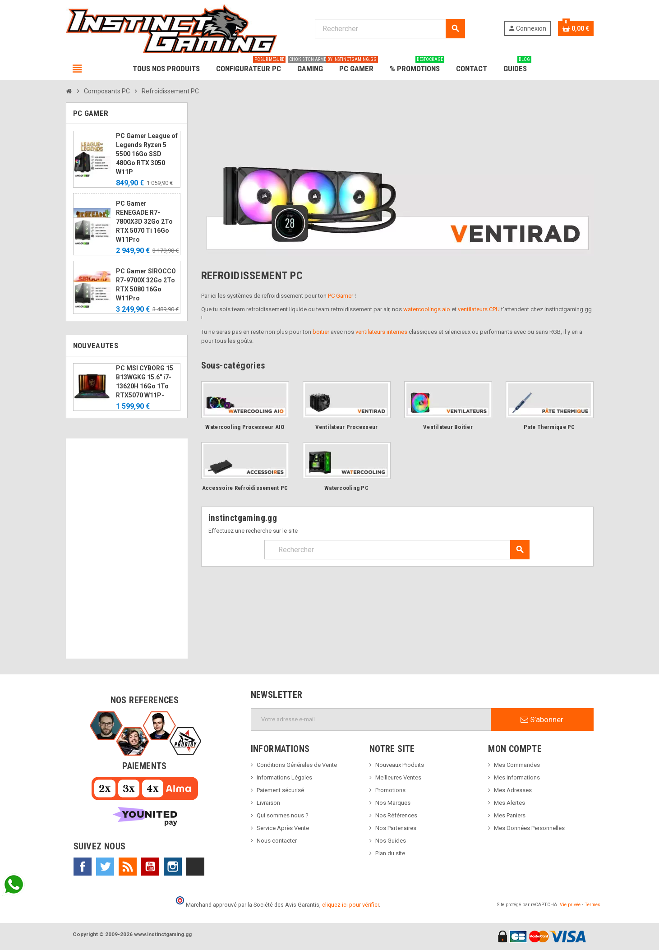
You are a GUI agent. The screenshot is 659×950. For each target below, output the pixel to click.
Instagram (173, 867)
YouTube (150, 867)
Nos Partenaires (395, 828)
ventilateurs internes (381, 331)
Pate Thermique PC (549, 427)
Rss (128, 867)
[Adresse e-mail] (371, 719)
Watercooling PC (346, 487)
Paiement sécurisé (280, 790)
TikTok (195, 867)
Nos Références (396, 815)
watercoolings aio (426, 309)
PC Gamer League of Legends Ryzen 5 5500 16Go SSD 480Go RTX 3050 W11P (147, 153)
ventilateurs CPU (479, 309)
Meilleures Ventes (398, 777)
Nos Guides (390, 840)
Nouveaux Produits (399, 764)
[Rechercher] (390, 28)
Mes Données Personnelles (529, 828)
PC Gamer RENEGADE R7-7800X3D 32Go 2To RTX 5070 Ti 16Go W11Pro (144, 221)
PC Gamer (340, 295)
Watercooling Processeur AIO (244, 427)
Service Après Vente (283, 828)
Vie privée (570, 905)
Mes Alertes (509, 802)
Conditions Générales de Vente (297, 764)
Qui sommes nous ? (283, 815)
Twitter (105, 867)
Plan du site (390, 853)
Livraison (268, 802)
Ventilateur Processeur (346, 427)
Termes (592, 905)
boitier (321, 331)
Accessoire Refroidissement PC (245, 487)
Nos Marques (392, 802)
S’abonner (542, 719)
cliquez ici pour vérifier (350, 904)
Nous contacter (277, 840)
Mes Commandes (517, 764)
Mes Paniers (509, 815)
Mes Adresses (513, 790)
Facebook (83, 867)
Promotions (390, 790)
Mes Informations (517, 777)
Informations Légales (284, 777)
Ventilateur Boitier (448, 427)
